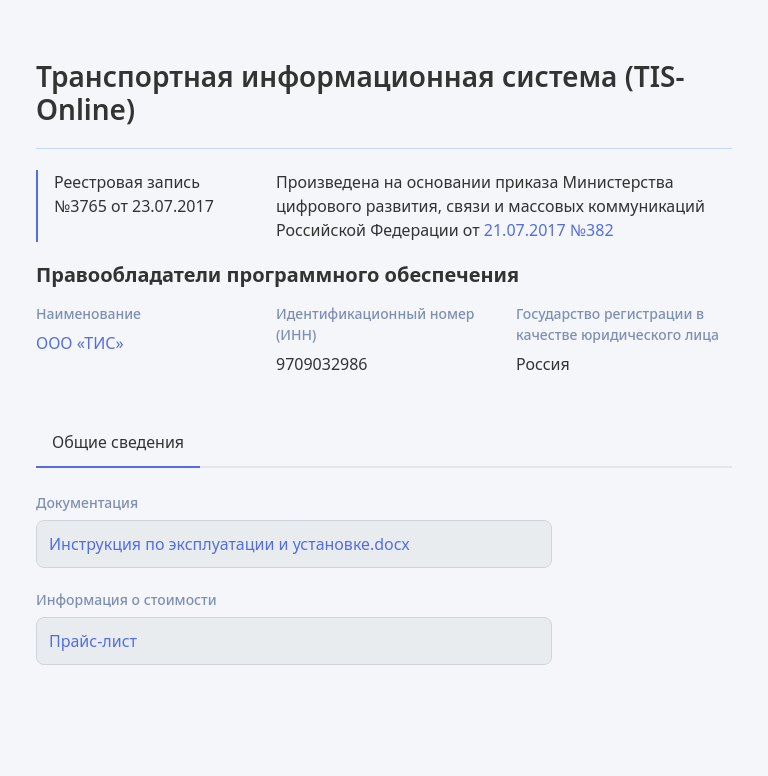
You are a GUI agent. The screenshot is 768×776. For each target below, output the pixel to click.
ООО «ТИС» (80, 343)
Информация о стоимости (126, 599)
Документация (87, 502)
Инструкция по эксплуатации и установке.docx (229, 544)
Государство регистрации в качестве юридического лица (617, 324)
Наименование (88, 313)
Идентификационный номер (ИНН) (375, 324)
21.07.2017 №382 (549, 230)
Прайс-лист (93, 641)
